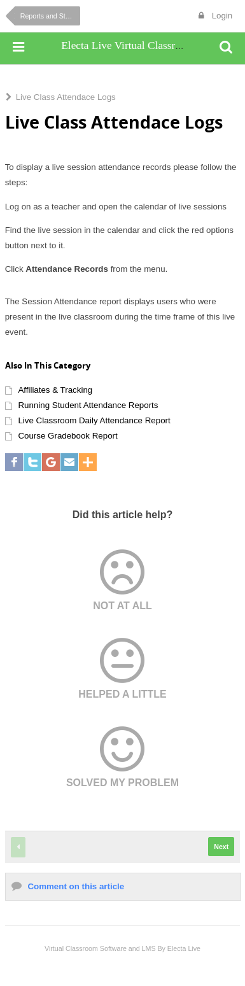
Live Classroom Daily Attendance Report (94, 420)
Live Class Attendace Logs (66, 97)
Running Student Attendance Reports (88, 405)
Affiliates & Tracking (55, 390)
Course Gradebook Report (67, 435)
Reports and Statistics (50, 16)
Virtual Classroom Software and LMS (100, 948)
